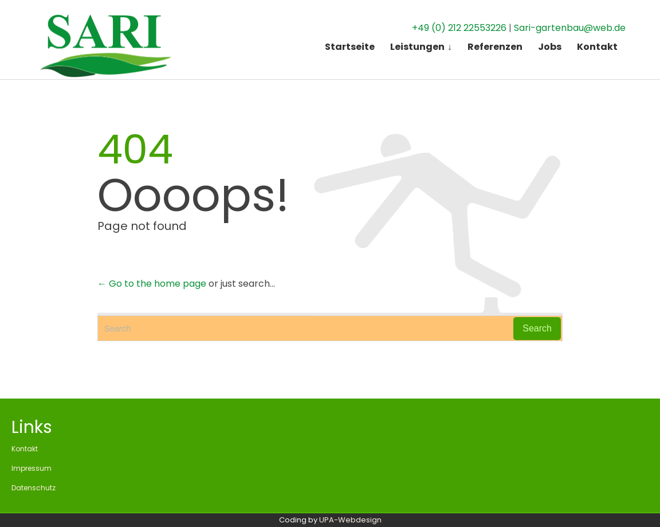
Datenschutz (33, 488)
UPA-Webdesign (350, 519)
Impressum (31, 468)
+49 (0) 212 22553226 (459, 23)
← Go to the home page (151, 283)
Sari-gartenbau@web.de (570, 23)
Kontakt (24, 449)
